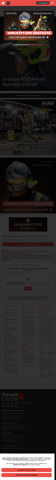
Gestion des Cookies (19, 464)
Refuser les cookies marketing (26, 475)
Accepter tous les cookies (26, 470)
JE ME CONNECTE (42, 3)
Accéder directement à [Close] (28, 45)
